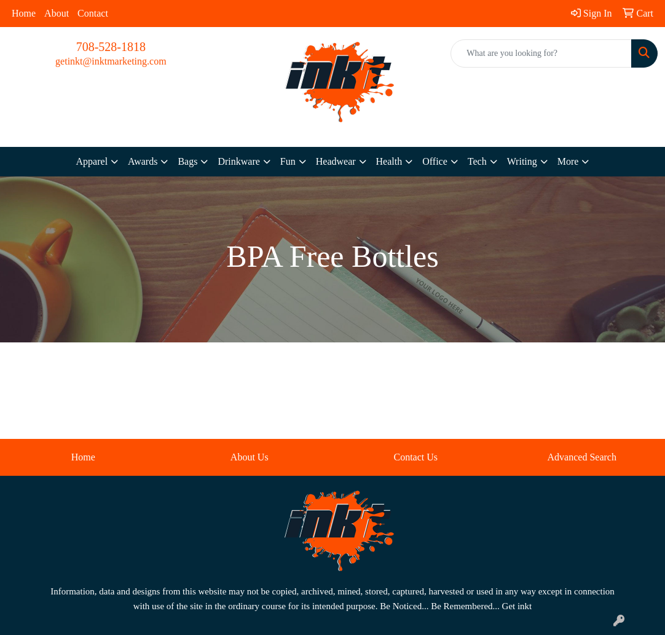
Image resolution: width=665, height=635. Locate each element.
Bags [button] (187, 161)
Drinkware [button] (238, 161)
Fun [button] (288, 161)
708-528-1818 (111, 46)
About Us (249, 457)
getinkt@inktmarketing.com (110, 61)
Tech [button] (477, 161)
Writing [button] (522, 161)
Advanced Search (582, 457)
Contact (92, 13)
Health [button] (389, 161)
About (56, 13)
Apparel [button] (92, 161)
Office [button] (434, 161)
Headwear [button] (336, 161)
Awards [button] (142, 161)
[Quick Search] (541, 53)
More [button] (568, 161)
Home (24, 13)
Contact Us (415, 457)
